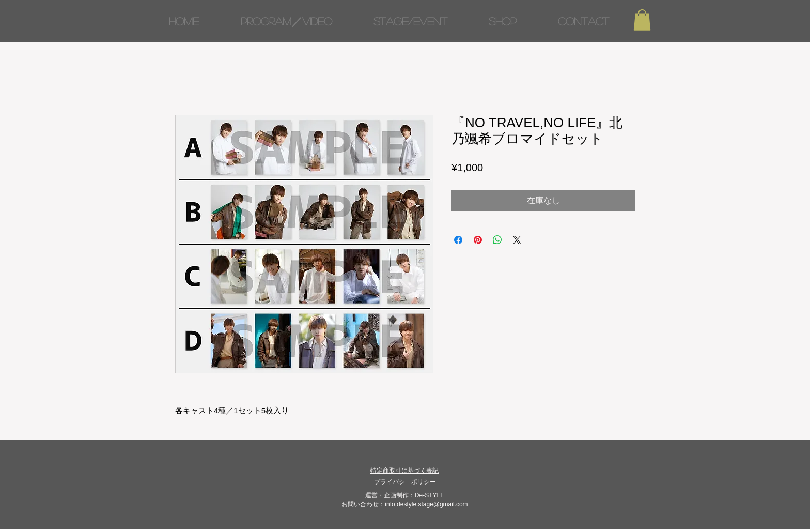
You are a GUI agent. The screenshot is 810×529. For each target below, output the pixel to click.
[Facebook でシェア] (458, 240)
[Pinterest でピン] (478, 240)
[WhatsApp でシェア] (497, 240)
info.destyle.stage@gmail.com (426, 504)
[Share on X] (517, 240)
